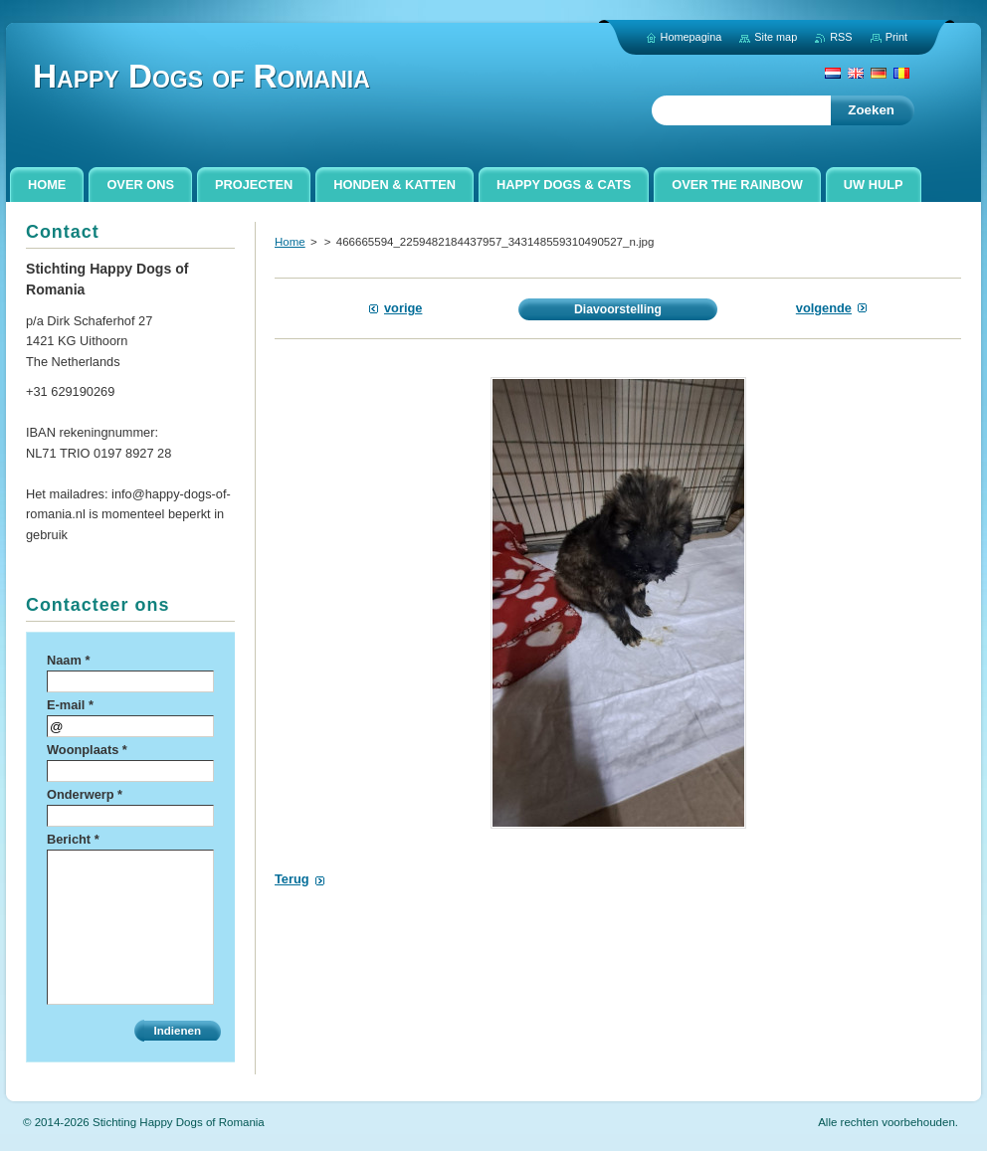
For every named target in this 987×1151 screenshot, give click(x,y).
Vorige (403, 307)
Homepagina (691, 37)
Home (290, 242)
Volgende (824, 307)
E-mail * (70, 704)
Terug (292, 878)
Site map (775, 37)
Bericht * (73, 839)
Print (896, 37)
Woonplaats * (87, 749)
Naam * (68, 660)
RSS (841, 37)
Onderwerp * (84, 794)
